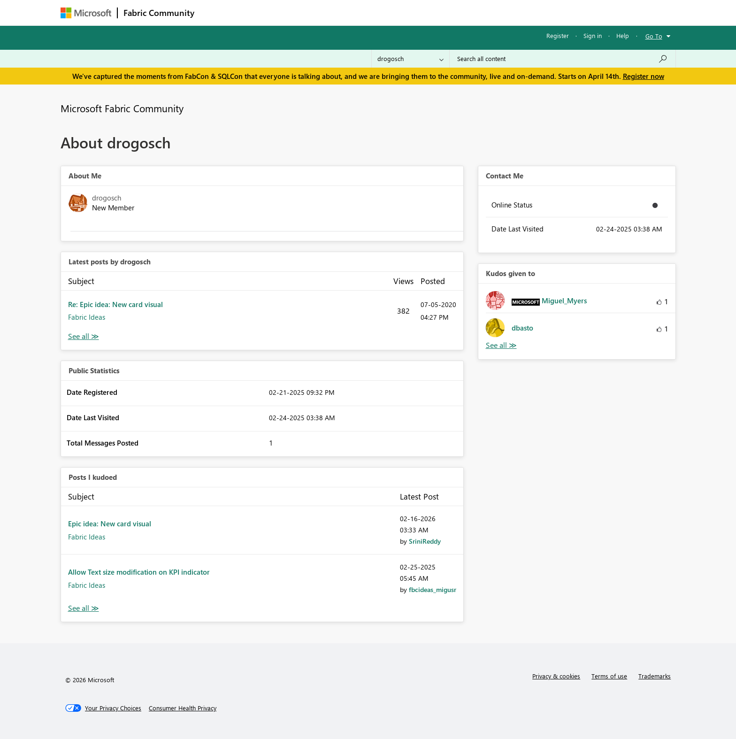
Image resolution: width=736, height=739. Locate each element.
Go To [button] (653, 36)
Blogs (379, 12)
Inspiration (257, 12)
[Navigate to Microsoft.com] (86, 13)
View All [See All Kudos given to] (501, 345)
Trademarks (654, 676)
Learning (415, 12)
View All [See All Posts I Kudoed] (83, 608)
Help (622, 35)
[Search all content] (562, 59)
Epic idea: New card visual (109, 523)
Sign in (592, 35)
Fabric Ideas (86, 317)
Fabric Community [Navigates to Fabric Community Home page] (158, 12)
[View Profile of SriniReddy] (425, 541)
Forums (216, 12)
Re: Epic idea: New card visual (115, 304)
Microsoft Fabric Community (122, 108)
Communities (337, 12)
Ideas (295, 12)
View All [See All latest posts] (83, 336)
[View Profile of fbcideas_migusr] (432, 589)
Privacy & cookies (556, 676)
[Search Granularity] (410, 59)
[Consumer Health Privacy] (182, 708)
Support (455, 12)
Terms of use (609, 676)
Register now (643, 76)
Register (557, 35)
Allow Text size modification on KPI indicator (139, 572)
